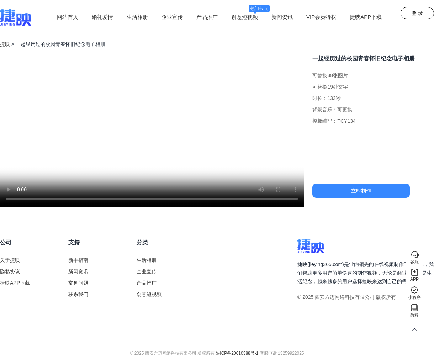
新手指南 (78, 260)
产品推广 (207, 17)
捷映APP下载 (366, 17)
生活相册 (137, 17)
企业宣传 (172, 17)
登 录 (417, 13)
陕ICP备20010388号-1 (237, 353)
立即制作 (361, 191)
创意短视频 (250, 17)
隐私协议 (10, 271)
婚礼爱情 (102, 17)
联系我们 (78, 294)
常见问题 (78, 283)
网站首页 (67, 17)
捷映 (5, 44)
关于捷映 (10, 260)
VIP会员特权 (321, 17)
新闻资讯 (282, 17)
